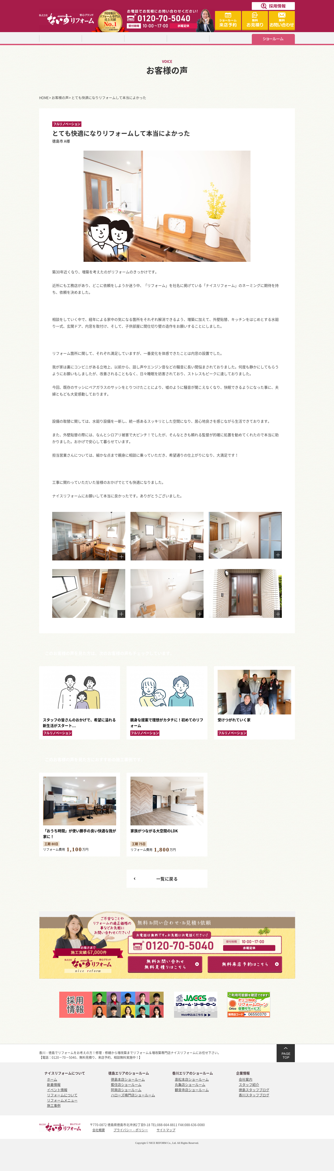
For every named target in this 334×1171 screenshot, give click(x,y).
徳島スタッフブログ (254, 1089)
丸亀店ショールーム (190, 1084)
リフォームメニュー (62, 1100)
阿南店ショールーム (126, 1089)
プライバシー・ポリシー (131, 1130)
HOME (44, 97)
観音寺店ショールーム (192, 1089)
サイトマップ (166, 1130)
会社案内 (245, 1079)
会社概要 (98, 1130)
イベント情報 (57, 1089)
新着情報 (54, 1084)
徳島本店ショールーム (128, 1079)
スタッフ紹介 (249, 1084)
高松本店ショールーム (192, 1079)
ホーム (52, 1079)
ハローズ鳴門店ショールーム (133, 1094)
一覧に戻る (167, 879)
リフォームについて (62, 1094)
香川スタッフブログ (254, 1094)
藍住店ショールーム (126, 1084)
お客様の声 (60, 97)
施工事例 (54, 1105)
